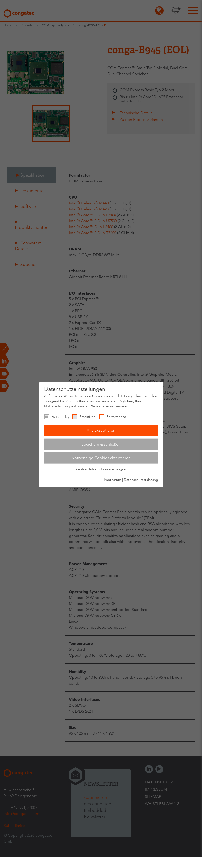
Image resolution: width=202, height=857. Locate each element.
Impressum (112, 479)
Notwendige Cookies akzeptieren (101, 457)
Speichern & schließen (101, 444)
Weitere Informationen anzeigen (101, 469)
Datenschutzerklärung (141, 479)
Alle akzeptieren (101, 430)
